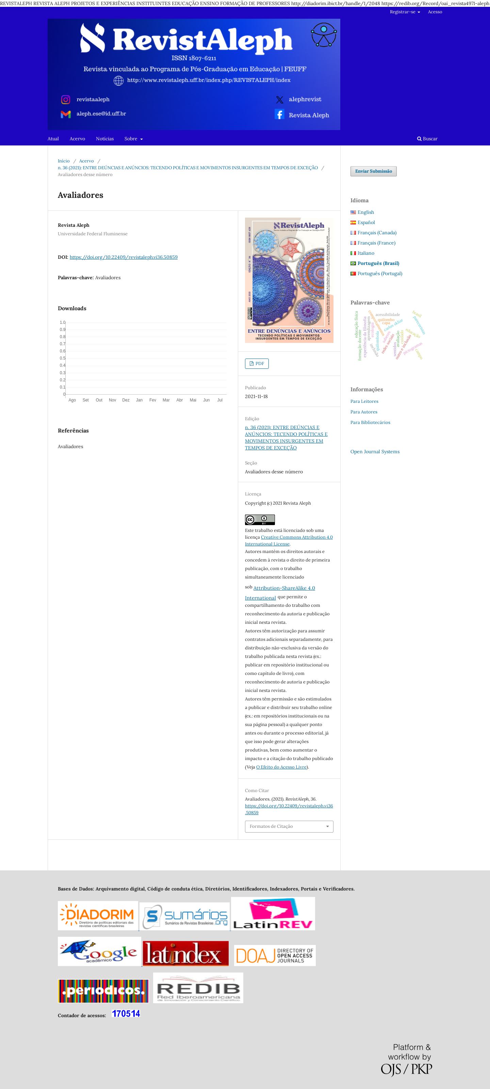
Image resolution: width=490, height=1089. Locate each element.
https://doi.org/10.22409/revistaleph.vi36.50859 (124, 257)
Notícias (105, 139)
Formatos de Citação (271, 826)
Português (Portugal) (380, 273)
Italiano (366, 253)
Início (64, 161)
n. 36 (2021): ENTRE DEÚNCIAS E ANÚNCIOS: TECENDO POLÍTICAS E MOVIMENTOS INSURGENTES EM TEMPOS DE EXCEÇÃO (188, 168)
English (366, 212)
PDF (259, 363)
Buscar (427, 139)
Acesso (435, 12)
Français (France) (376, 243)
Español (366, 222)
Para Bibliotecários (370, 422)
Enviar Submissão (373, 171)
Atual (53, 139)
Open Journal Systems (374, 451)
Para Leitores (364, 401)
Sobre (132, 139)
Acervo (77, 139)
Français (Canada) (377, 233)
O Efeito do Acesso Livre (281, 767)
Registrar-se (403, 12)
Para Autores (363, 412)
